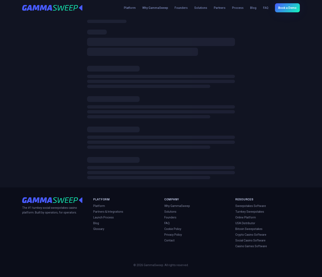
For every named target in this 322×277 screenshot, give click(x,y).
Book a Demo (287, 7)
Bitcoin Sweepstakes (248, 229)
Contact (169, 240)
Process (238, 7)
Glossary (98, 229)
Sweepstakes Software (250, 206)
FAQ (265, 7)
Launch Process (103, 217)
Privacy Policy (173, 234)
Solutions (200, 7)
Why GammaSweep (155, 7)
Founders (181, 7)
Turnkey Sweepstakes (249, 211)
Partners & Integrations (108, 211)
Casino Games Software (251, 246)
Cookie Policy (172, 229)
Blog (253, 7)
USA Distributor (245, 223)
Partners (219, 7)
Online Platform (245, 217)
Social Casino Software (250, 240)
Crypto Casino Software (250, 234)
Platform (130, 7)
